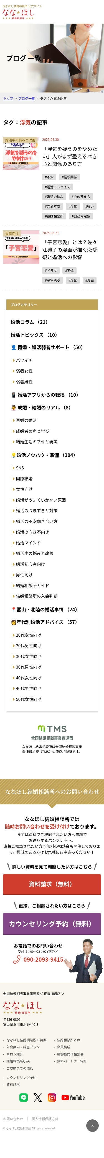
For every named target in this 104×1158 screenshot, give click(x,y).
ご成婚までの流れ (19, 1068)
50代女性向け (29, 699)
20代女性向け (29, 635)
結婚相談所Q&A (18, 1061)
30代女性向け (29, 656)
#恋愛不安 (52, 206)
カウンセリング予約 (21, 1077)
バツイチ (24, 360)
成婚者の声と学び (32, 431)
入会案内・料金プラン (23, 1046)
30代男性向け (29, 667)
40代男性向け (29, 688)
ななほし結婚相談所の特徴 (26, 1039)
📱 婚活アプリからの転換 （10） (46, 394)
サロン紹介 (14, 1054)
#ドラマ (51, 270)
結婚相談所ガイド (32, 585)
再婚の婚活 (26, 420)
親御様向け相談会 (70, 1054)
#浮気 (73, 206)
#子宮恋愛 (52, 280)
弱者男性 (24, 381)
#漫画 (89, 280)
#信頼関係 (69, 176)
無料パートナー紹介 (72, 1061)
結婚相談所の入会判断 (37, 596)
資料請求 (13, 1084)
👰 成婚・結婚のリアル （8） (42, 407)
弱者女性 (24, 371)
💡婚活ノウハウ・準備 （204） (44, 454)
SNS (20, 468)
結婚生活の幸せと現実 (37, 441)
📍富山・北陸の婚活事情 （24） (45, 609)
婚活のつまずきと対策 (37, 510)
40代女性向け (29, 678)
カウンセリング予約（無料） (52, 923)
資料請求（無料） (52, 884)
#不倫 (69, 270)
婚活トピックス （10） (35, 334)
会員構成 (63, 1046)
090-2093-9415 (44, 959)
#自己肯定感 (81, 216)
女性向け (24, 489)
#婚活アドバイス (57, 186)
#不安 (49, 176)
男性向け (24, 574)
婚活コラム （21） (30, 321)
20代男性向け (29, 645)
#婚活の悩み (54, 196)
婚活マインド (28, 543)
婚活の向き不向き (32, 532)
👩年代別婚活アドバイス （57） (45, 621)
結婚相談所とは (68, 1039)
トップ (8, 98)
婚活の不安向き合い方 (37, 521)
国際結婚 (24, 478)
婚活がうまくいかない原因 (41, 500)
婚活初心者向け (30, 564)
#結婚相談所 (54, 216)
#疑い (89, 206)
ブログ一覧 (26, 98)
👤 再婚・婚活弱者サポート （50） (48, 347)
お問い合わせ (13, 1118)
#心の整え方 (81, 196)
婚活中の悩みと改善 (35, 553)
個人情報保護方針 (45, 1118)
